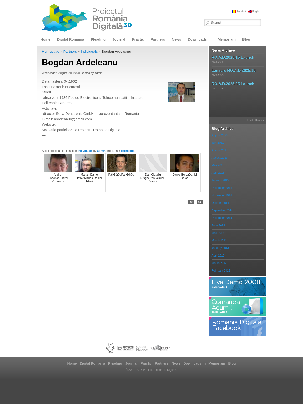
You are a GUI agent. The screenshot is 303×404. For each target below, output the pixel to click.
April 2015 (218, 172)
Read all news (255, 120)
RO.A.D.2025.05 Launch (233, 84)
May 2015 (218, 165)
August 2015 (220, 157)
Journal (118, 39)
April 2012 (218, 255)
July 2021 (218, 142)
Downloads (197, 39)
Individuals (89, 51)
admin (101, 150)
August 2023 (220, 135)
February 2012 (221, 270)
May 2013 (218, 233)
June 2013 (218, 225)
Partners (157, 39)
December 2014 (222, 187)
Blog (246, 39)
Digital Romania (70, 39)
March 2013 (219, 240)
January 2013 (220, 248)
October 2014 (220, 203)
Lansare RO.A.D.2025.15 (234, 70)
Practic (138, 39)
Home (46, 39)
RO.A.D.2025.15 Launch (233, 57)
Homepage (50, 51)
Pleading (98, 39)
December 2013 (222, 218)
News (176, 39)
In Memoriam (225, 39)
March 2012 (219, 263)
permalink (127, 150)
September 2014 (222, 210)
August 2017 (220, 150)
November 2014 (222, 195)
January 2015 (220, 180)
